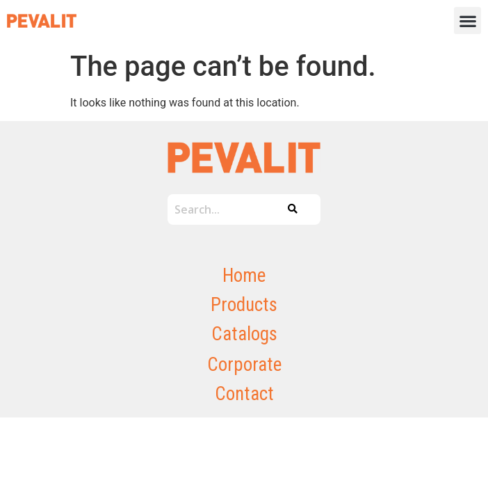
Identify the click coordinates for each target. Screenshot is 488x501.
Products (244, 305)
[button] (467, 20)
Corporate (244, 364)
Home (244, 275)
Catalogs (244, 334)
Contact (244, 394)
